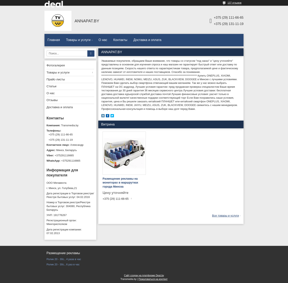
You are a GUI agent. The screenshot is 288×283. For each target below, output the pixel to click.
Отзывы (52, 100)
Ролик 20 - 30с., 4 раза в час (64, 259)
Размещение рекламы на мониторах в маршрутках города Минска (120, 182)
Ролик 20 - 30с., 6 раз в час (63, 264)
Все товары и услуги (225, 215)
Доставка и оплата (147, 40)
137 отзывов (234, 2)
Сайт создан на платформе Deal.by (144, 275)
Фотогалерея (56, 65)
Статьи (51, 86)
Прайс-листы (56, 79)
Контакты (120, 40)
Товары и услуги (78, 40)
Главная (54, 40)
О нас (103, 40)
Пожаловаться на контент (153, 279)
